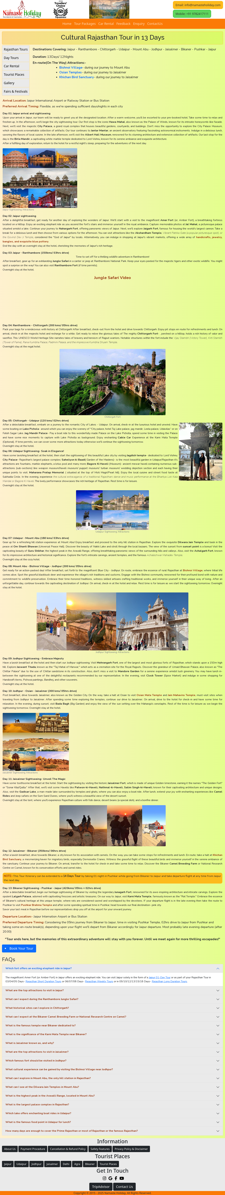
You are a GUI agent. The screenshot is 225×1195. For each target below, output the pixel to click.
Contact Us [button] (124, 1186)
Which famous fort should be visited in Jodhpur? (35, 1060)
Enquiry (139, 23)
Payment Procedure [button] (33, 1149)
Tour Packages (85, 23)
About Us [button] (10, 1149)
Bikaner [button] (90, 1164)
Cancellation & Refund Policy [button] (67, 1149)
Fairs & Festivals (16, 91)
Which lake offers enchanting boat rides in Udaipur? (38, 1113)
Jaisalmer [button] (52, 1164)
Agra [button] (77, 1164)
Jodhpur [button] (36, 1164)
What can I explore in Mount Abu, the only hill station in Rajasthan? (48, 1078)
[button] (109, 9)
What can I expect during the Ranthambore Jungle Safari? (41, 999)
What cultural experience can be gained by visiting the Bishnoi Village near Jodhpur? (59, 1069)
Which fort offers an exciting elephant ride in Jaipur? (38, 968)
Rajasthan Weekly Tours (99, 981)
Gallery (9, 83)
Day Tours (11, 58)
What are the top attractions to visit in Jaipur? (34, 990)
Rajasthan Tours (16, 49)
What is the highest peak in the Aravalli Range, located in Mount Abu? (50, 1096)
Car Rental (106, 23)
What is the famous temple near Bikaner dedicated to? (40, 1025)
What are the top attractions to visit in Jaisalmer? (37, 1052)
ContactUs (155, 23)
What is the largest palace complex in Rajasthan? (37, 1104)
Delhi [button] (66, 1164)
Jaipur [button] (7, 1164)
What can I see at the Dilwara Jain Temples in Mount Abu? (42, 1087)
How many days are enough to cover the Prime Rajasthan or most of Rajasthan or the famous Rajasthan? (71, 1131)
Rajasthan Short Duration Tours (43, 981)
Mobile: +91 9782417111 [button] (191, 14)
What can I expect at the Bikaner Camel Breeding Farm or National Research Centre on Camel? (65, 1017)
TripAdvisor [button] (101, 1186)
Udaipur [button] (21, 1164)
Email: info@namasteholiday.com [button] (198, 5)
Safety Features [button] (100, 1149)
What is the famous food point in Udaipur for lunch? (38, 1122)
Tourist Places (14, 74)
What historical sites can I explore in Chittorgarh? (37, 1008)
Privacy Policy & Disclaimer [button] (131, 1149)
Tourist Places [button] (108, 1164)
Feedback (123, 23)
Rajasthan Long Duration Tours (169, 981)
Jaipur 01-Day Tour (159, 977)
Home (67, 23)
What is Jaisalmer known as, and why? (29, 1043)
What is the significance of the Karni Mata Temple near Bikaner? (46, 1034)
